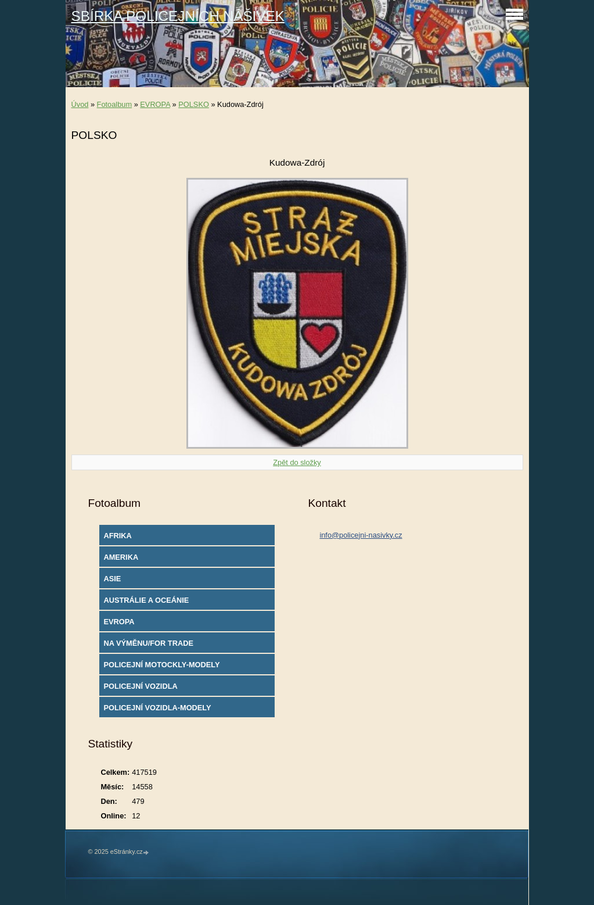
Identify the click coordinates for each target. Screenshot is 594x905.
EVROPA (155, 104)
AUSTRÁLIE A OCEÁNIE (146, 600)
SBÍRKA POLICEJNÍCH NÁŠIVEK (178, 16)
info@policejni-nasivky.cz (360, 535)
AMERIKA (120, 557)
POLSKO (193, 104)
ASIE (112, 578)
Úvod (80, 104)
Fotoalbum (114, 104)
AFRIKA (117, 535)
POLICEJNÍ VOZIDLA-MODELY (157, 707)
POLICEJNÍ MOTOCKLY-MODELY (161, 664)
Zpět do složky (297, 462)
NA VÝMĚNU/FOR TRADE (148, 643)
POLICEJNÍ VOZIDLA (140, 686)
